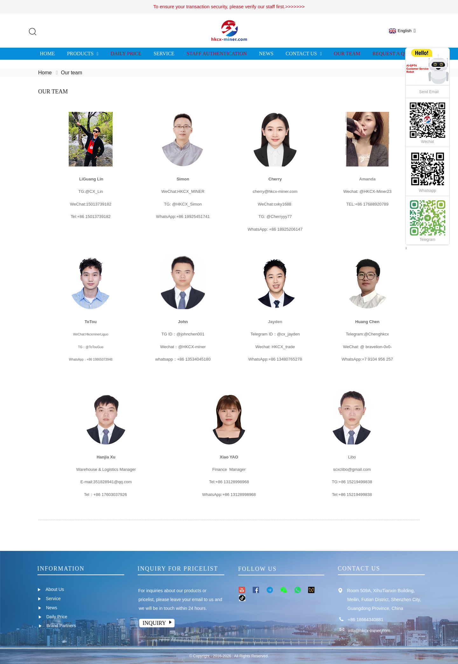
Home (47, 53)
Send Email (429, 92)
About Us (54, 589)
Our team (347, 53)
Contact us (304, 53)
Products (83, 53)
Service (164, 53)
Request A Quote (395, 53)
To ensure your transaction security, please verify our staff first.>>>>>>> (229, 6)
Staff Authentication (217, 53)
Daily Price (126, 53)
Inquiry (154, 623)
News (266, 53)
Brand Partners (61, 625)
